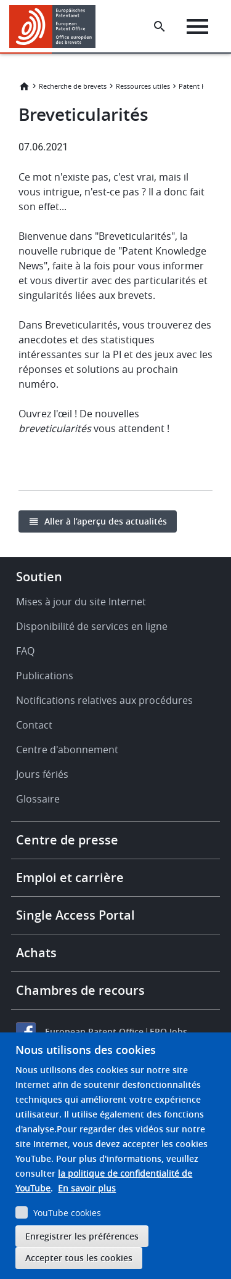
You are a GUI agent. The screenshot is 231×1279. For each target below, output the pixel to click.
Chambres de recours (80, 990)
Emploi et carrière (70, 877)
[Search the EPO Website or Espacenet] (159, 26)
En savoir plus (87, 1188)
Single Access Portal (75, 915)
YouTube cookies (67, 1213)
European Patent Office (94, 1031)
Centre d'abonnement (67, 749)
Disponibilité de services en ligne (92, 626)
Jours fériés (42, 774)
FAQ (25, 651)
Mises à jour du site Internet (81, 601)
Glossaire (38, 799)
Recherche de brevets (73, 86)
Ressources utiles (143, 86)
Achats (36, 952)
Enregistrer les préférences (82, 1236)
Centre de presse (67, 840)
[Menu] (197, 26)
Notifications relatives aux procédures (104, 700)
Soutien (39, 576)
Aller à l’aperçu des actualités (105, 521)
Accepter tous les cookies (78, 1258)
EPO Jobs (168, 1031)
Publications (44, 675)
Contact (34, 725)
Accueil (24, 86)
